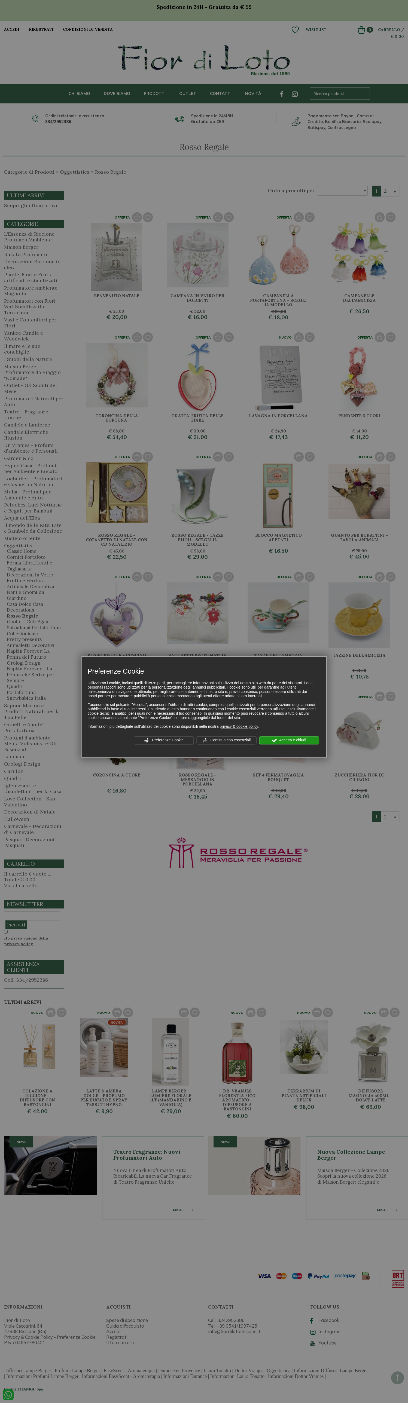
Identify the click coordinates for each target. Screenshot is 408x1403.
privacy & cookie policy (239, 726)
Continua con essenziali (226, 740)
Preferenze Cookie (164, 740)
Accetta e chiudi (289, 740)
